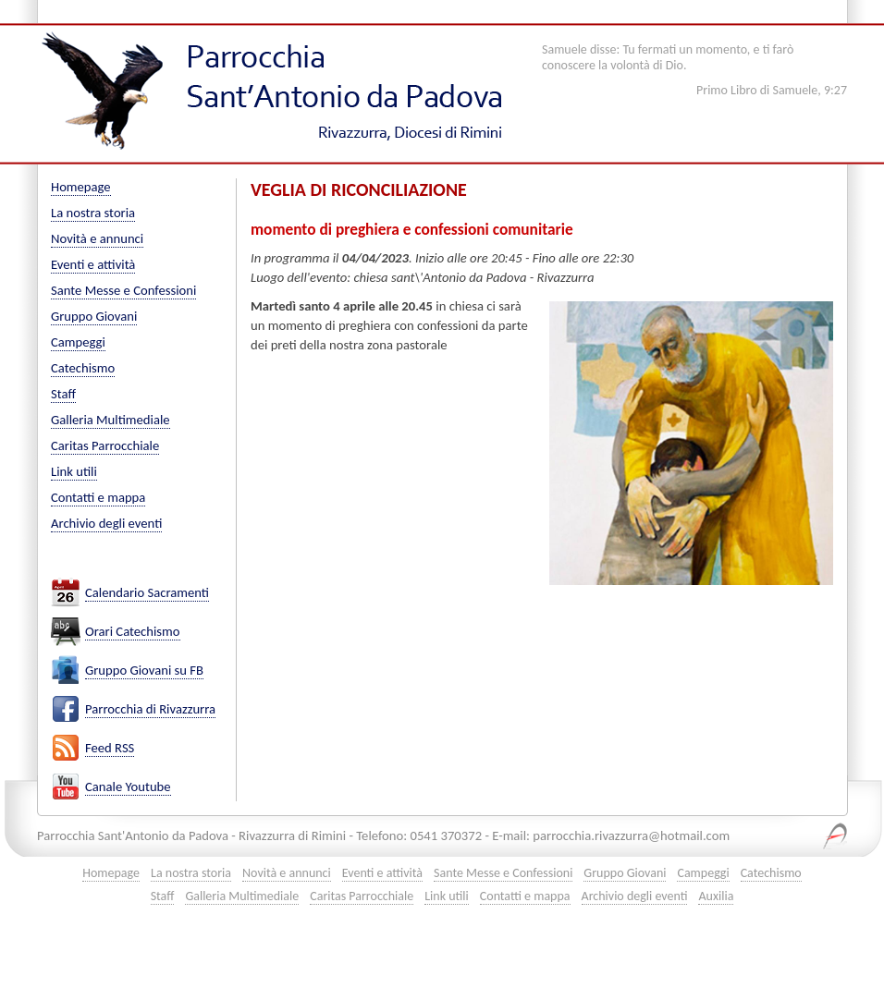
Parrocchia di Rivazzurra (150, 709)
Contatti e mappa (98, 497)
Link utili (74, 471)
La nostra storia (93, 212)
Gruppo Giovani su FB (144, 670)
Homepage (81, 186)
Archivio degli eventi (106, 523)
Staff (63, 393)
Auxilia (715, 896)
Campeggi (78, 342)
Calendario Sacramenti (147, 593)
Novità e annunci (97, 238)
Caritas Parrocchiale (105, 445)
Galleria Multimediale (110, 419)
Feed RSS (109, 748)
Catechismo (83, 368)
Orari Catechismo (132, 631)
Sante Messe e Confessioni (123, 290)
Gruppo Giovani (94, 316)
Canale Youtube (128, 787)
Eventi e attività (93, 264)
